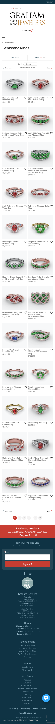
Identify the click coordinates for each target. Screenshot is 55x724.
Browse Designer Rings (27, 651)
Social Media (27, 703)
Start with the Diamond (28, 648)
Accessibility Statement (27, 713)
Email (7, 552)
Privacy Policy (25, 709)
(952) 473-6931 (27, 535)
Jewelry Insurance (27, 686)
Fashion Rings (9, 42)
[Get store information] (27, 605)
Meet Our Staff (27, 692)
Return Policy (13, 709)
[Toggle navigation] (4, 37)
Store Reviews (27, 700)
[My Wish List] (27, 31)
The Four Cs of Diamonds (27, 654)
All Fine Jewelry (27, 670)
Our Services (27, 683)
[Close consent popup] (46, 720)
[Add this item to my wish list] (26, 98)
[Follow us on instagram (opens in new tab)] (30, 573)
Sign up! (27, 564)
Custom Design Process (27, 689)
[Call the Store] (27, 603)
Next (48, 68)
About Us (27, 680)
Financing (27, 657)
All (40, 518)
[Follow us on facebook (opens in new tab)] (24, 573)
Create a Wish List (27, 697)
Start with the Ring (27, 645)
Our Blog (27, 694)
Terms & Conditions (39, 709)
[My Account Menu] (49, 2)
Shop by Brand (27, 667)
